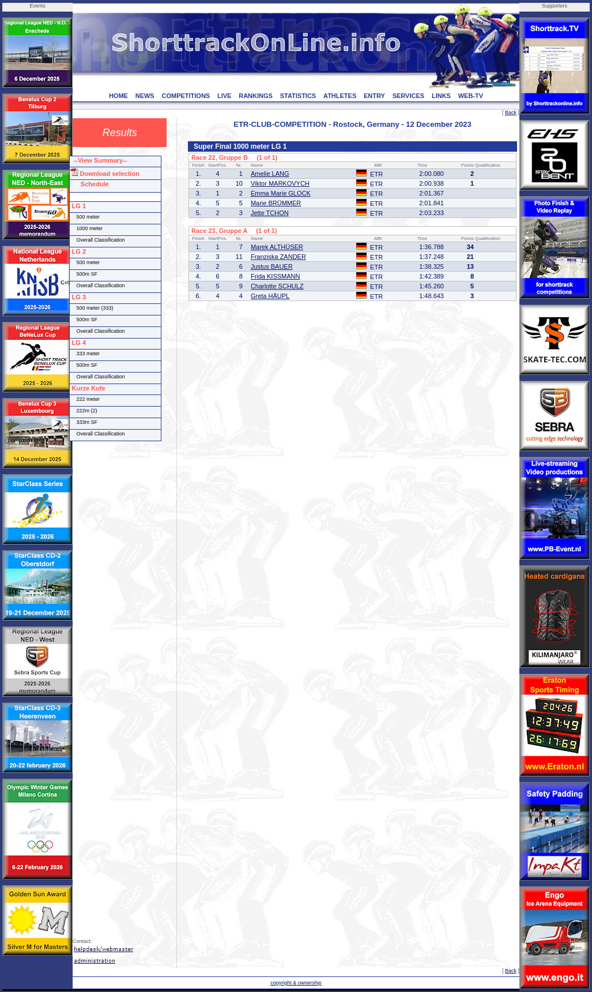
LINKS (441, 95)
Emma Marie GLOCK (281, 193)
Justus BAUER (272, 266)
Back (510, 112)
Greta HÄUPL (270, 295)
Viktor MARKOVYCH (280, 183)
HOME (118, 95)
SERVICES (408, 95)
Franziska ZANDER (278, 256)
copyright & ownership (296, 983)
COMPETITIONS (185, 95)
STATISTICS (298, 95)
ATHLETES (339, 95)
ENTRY (374, 95)
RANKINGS (256, 95)
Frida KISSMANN (275, 276)
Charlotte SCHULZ (277, 286)
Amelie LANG (270, 173)
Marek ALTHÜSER (277, 246)
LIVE (224, 95)
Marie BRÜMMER (276, 203)
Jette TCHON (270, 212)
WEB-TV (470, 95)
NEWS (144, 95)
